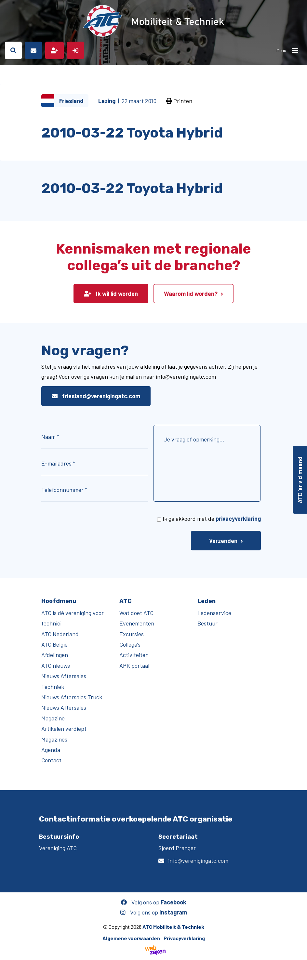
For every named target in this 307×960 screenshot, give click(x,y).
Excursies (131, 634)
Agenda (50, 749)
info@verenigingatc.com (198, 860)
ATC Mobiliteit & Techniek (173, 927)
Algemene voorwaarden (131, 938)
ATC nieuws (55, 665)
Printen (179, 100)
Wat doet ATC (136, 612)
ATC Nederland (60, 634)
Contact (51, 760)
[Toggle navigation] (295, 50)
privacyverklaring (238, 518)
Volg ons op (153, 902)
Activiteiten (134, 654)
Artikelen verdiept (64, 728)
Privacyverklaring (184, 938)
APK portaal (134, 665)
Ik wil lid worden (111, 293)
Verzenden (223, 540)
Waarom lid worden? (191, 293)
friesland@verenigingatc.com (96, 396)
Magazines (54, 739)
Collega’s (129, 644)
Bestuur (207, 623)
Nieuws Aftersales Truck (71, 697)
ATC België (54, 644)
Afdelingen (54, 654)
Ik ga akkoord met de (212, 518)
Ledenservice (214, 612)
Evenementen (136, 623)
